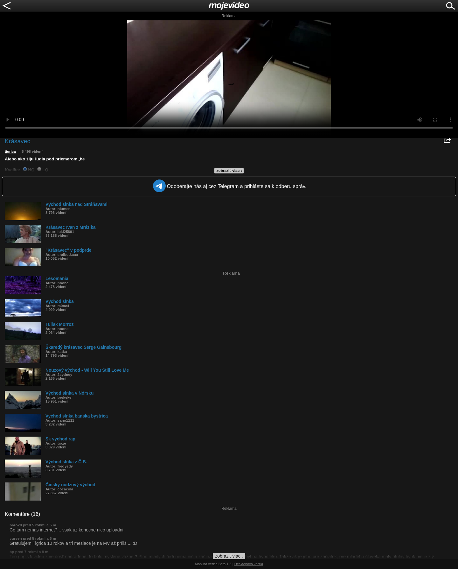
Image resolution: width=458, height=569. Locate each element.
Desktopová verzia (248, 564)
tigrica (10, 151)
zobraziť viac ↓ (230, 170)
